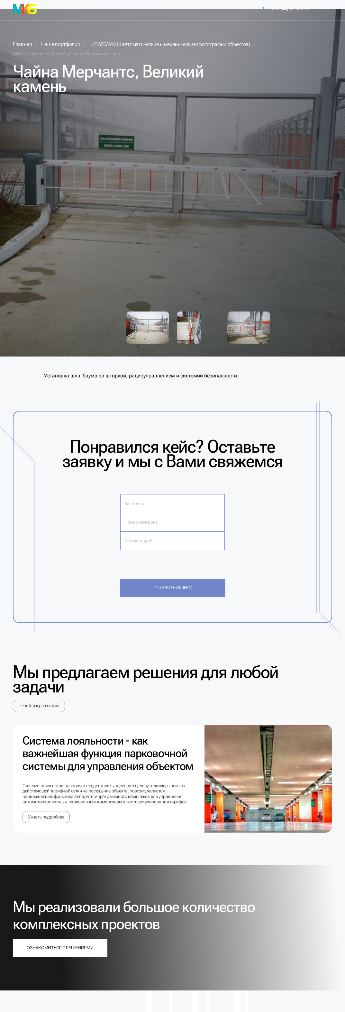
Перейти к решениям (38, 705)
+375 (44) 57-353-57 (286, 9)
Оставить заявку (172, 587)
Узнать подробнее (46, 816)
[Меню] (325, 8)
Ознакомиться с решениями (60, 947)
